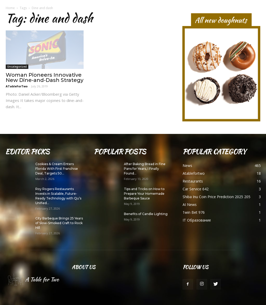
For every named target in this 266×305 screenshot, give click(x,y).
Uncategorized (17, 66)
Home (10, 8)
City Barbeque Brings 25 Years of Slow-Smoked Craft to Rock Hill (59, 223)
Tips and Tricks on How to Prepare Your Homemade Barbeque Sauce (144, 193)
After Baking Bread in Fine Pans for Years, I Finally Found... (144, 168)
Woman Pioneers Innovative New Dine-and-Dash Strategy (44, 77)
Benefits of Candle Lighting (146, 214)
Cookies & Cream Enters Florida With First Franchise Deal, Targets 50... (56, 168)
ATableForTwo (17, 86)
